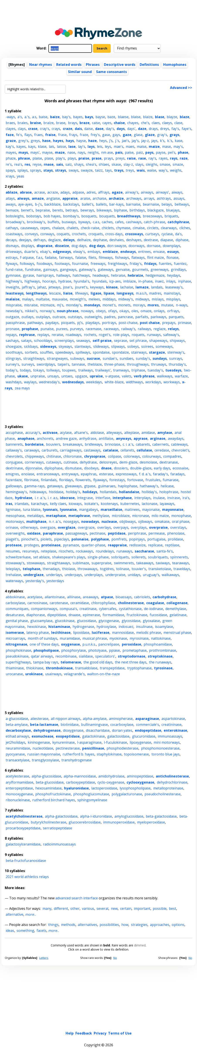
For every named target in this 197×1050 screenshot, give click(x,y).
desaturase (15, 614)
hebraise (118, 275)
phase (183, 152)
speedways (64, 352)
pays (149, 152)
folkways (27, 263)
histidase (56, 491)
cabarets (143, 444)
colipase (114, 456)
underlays (54, 574)
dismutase (73, 468)
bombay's (71, 216)
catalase (110, 450)
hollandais (108, 491)
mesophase (15, 515)
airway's (131, 192)
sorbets (31, 352)
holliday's (149, 491)
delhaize (84, 239)
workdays (153, 382)
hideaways (37, 491)
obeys (101, 311)
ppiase (114, 650)
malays (27, 299)
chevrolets (14, 456)
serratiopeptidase (57, 828)
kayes (21, 146)
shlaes (104, 164)
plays (72, 158)
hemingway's (16, 491)
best (172, 908)
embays (94, 251)
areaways (90, 597)
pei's (171, 152)
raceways (111, 328)
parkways (158, 316)
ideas (10, 930)
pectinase (97, 533)
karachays (39, 503)
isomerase (15, 632)
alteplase (131, 432)
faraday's (160, 474)
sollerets (138, 557)
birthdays (137, 210)
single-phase (98, 557)
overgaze (47, 527)
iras (9, 503)
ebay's (45, 251)
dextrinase (14, 468)
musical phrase (94, 638)
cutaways (53, 462)
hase (46, 140)
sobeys (133, 346)
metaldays (35, 515)
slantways (83, 346)
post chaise (150, 322)
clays (22, 128)
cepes (45, 227)
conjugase (14, 462)
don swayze (116, 245)
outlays (28, 316)
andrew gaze (66, 438)
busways (69, 222)
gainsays (50, 269)
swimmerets (124, 563)
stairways (139, 352)
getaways (55, 486)
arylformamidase (19, 782)
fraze (84, 134)
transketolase (159, 568)
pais (118, 152)
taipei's (63, 364)
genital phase (17, 620)
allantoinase (55, 597)
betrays (71, 210)
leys (108, 146)
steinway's (175, 352)
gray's (162, 134)
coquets (63, 234)
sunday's (143, 358)
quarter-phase (93, 545)
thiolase (68, 568)
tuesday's (155, 370)
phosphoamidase (158, 644)
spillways (83, 352)
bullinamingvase (94, 724)
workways (171, 382)
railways (144, 328)
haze (92, 140)
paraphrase (53, 533)
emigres (12, 474)
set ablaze (41, 557)
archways (133, 198)
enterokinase (175, 730)
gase (106, 134)
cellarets (127, 450)
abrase (26, 192)
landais (157, 287)
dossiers (121, 468)
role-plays (121, 334)
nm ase (107, 152)
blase (159, 116)
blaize (148, 116)
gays (116, 134)
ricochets (66, 551)
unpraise (37, 376)
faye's (186, 128)
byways (84, 222)
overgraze (86, 527)
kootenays (109, 503)
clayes (10, 128)
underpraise (115, 574)
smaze (178, 164)
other (75, 908)
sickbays (31, 346)
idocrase (67, 497)
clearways (169, 227)
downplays (171, 245)
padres (109, 316)
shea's (91, 164)
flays (28, 134)
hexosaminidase (48, 788)
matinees (132, 509)
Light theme (87, 1026)
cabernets (160, 444)
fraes (38, 134)
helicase (167, 486)
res (27, 164)
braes (10, 122)
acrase (39, 192)
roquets (138, 334)
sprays (35, 170)
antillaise (106, 438)
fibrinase (31, 479)
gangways (68, 269)
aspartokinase (173, 718)
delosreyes (108, 462)
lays (91, 146)
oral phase (180, 521)
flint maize (155, 257)
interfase (102, 497)
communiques (17, 608)
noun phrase (67, 311)
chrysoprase (94, 456)
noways (87, 311)
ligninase (13, 509)
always (23, 198)
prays (108, 158)
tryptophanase (139, 668)
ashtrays (164, 198)
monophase (181, 515)
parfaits (141, 316)
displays (27, 245)
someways (164, 346)
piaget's (12, 539)
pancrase (125, 316)
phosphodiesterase (122, 748)
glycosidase (131, 620)
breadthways (128, 216)
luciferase (100, 632)
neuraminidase (18, 748)
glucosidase (86, 620)
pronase (12, 328)
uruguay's (151, 574)
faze (10, 134)
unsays (53, 376)
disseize (62, 245)
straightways (33, 358)
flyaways (100, 479)
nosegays (71, 521)
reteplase (48, 551)
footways (62, 263)
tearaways (180, 563)
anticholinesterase (172, 776)
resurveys (30, 551)
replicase (155, 545)
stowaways (36, 563)
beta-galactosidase (161, 816)
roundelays (105, 551)
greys (35, 140)
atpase (107, 597)
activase (50, 432)
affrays (103, 192)
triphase (138, 370)
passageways (76, 533)
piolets (46, 539)
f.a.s (39, 257)
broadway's (15, 222)
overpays (120, 527)
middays (109, 299)
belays (166, 204)
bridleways (93, 444)
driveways (14, 251)
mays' (35, 152)
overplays (139, 527)
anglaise (53, 198)
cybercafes (107, 608)
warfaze (181, 376)
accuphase (14, 432)
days (121, 128)
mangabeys (88, 509)
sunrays (175, 358)
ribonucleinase (18, 800)
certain (125, 908)
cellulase (144, 450)
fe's (19, 134)
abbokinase (15, 597)
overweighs (15, 533)
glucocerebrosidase (85, 822)
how (124, 924)
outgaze (12, 316)
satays (26, 340)
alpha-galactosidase (61, 816)
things (53, 924)
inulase (159, 497)
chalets (72, 227)
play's (60, 158)
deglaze (54, 239)
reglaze (159, 328)
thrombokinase (59, 668)
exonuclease (42, 736)
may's (178, 146)
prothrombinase (162, 650)
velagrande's (74, 674)
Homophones (174, 64)
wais (141, 170)
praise (83, 158)
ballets (101, 204)
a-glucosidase (17, 718)
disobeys (91, 468)
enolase (27, 474)
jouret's (81, 287)
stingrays (13, 358)
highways (32, 281)
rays (173, 158)
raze (184, 158)
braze (85, 122)
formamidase (113, 614)
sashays (12, 340)
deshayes (133, 239)
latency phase (37, 632)
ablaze (11, 192)
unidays (134, 574)
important (142, 908)
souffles (46, 352)
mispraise (14, 305)
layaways (167, 503)
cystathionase (130, 608)
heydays (173, 275)
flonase (172, 257)
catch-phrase (154, 222)
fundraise (33, 269)
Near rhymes (40, 64)
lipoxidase (81, 632)
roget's (104, 334)
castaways (92, 450)
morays (139, 305)
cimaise (139, 227)
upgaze (81, 376)
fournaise (80, 263)
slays (139, 164)
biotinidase (70, 724)
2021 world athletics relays (27, 876)
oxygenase (70, 644)
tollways (53, 370)
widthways (134, 382)
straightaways (58, 563)
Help (70, 1000)
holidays (90, 491)
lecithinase (61, 632)
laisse (61, 146)
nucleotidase (42, 748)
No (115, 958)
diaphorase (35, 614)
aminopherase (121, 718)
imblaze (129, 281)
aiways (177, 192)
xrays (10, 176)
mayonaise (151, 509)
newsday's (14, 311)
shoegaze (14, 346)
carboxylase (15, 602)
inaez (159, 281)
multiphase (36, 521)
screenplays (64, 340)
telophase (31, 568)
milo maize (160, 515)
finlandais (49, 479)
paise (129, 152)
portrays (109, 322)
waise (151, 170)
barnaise (133, 204)
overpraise (158, 527)
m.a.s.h (141, 293)
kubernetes (129, 503)
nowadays (90, 521)
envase (159, 251)
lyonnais (50, 509)
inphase (184, 281)
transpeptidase (112, 668)
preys (120, 158)
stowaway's (15, 563)
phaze (11, 158)
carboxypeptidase (80, 782)
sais (59, 164)
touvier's (139, 568)
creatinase (88, 608)
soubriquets (158, 557)
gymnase (13, 275)
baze (111, 116)
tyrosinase (163, 668)
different (61, 908)
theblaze (95, 364)
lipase (109, 293)
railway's (128, 328)
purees (62, 328)
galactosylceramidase (23, 844)
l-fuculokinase (115, 742)
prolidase (175, 539)
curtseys (152, 234)
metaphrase (79, 515)
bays (89, 116)
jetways (54, 287)
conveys (31, 234)
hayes (58, 140)
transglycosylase (45, 760)
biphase (120, 210)
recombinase (65, 656)
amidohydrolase (111, 776)
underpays (73, 574)
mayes (11, 152)
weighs (176, 170)
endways (128, 251)
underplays (93, 574)
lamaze (142, 287)
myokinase (118, 638)
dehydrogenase (47, 730)
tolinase (122, 568)
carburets (50, 450)
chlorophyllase (103, 602)
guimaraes (106, 486)
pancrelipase (108, 644)
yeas (20, 176)
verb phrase (144, 376)
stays (48, 170)
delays (69, 239)
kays (32, 146)
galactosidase (118, 736)
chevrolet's (180, 450)
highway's (14, 281)
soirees (147, 346)
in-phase (145, 281)
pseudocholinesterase (162, 794)
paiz (139, 152)
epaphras (89, 474)
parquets (176, 316)
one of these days (44, 644)
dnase (106, 468)
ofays (112, 311)
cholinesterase (131, 602)
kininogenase (39, 742)
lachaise (126, 287)
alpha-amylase (95, 718)
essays (173, 251)
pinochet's (29, 539)
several (102, 908)
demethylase (175, 608)
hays (70, 140)
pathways (35, 322)
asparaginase (147, 718)
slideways (101, 346)
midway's (125, 299)
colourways (151, 456)
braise (35, 122)
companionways (44, 608)
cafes (119, 222)
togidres (107, 568)
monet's (109, 305)
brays (72, 122)
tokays (38, 370)
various (88, 908)
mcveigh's (78, 299)
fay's (175, 128)
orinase (12, 527)
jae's (125, 140)
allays (10, 198)
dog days (97, 245)
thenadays (51, 568)
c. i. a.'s (128, 444)
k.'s (169, 140)
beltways (182, 204)
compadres (172, 456)
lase (72, 146)
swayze (87, 170)
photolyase (97, 650)
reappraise (117, 545)
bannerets (14, 444)
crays (56, 128)
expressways (126, 474)
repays (11, 334)
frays (73, 134)
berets (57, 210)
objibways (127, 521)
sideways (48, 346)
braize (48, 122)
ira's (185, 497)
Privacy (100, 1000)
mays (23, 152)
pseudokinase (17, 656)
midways (142, 299)
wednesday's (49, 382)
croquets (95, 234)
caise (96, 122)
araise (85, 198)
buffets (53, 222)
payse (160, 152)
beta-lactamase (44, 724)
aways (11, 204)
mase (166, 146)
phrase (24, 158)
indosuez (126, 626)
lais (51, 146)
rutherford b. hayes (78, 754)
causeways (29, 227)
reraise (57, 334)
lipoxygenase (140, 742)
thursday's (177, 364)
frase (62, 134)
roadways (73, 334)
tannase (78, 364)
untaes (67, 376)
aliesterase (39, 718)
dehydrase (88, 462)
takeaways (144, 563)
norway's (47, 311)
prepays (168, 322)
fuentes (165, 263)
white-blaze (114, 382)
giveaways (73, 486)
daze (142, 128)
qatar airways (42, 656)
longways (125, 293)
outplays (43, 316)
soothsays (14, 352)
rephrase (27, 334)
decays (11, 239)
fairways (66, 257)
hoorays (49, 281)
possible (159, 908)
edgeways (62, 251)
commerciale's (147, 724)
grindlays (178, 269)
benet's (27, 210)
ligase (96, 293)
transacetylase (17, 760)
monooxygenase (19, 794)
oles (134, 311)
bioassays (123, 597)
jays (154, 140)
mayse (47, 152)
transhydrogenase (76, 760)
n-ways (181, 305)
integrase (85, 497)
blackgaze (155, 210)
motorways (15, 521)
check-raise (90, 227)
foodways (44, 263)
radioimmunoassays (59, 844)
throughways (138, 364)
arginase (157, 438)
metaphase (56, 515)
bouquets (107, 216)
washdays (14, 382)
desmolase (148, 462)
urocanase (14, 674)
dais (78, 128)
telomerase (71, 662)
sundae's (110, 358)
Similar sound (80, 71)
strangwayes (57, 358)
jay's (135, 140)
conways (47, 234)
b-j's (38, 204)
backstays (71, 204)
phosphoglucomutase (91, 794)
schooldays (43, 340)
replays (43, 334)
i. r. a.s (53, 497)
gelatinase (178, 614)
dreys (164, 128)
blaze (184, 116)
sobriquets (120, 557)
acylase (66, 432)
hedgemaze (155, 275)
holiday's (73, 491)
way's (163, 170)
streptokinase (160, 656)
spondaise (101, 352)
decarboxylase (18, 730)
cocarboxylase (121, 724)
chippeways (34, 456)
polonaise (79, 539)
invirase (173, 497)
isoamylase (164, 626)
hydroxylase (106, 626)
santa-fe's (164, 551)
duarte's (31, 251)
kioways (75, 503)
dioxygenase (73, 730)
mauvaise (59, 299)
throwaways (87, 568)
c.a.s (96, 222)
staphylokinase (109, 754)
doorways (136, 245)
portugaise (156, 539)
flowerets (83, 479)
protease (14, 545)
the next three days (130, 662)
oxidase (34, 533)
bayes (78, 116)
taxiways (163, 563)
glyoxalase (151, 620)
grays (174, 134)
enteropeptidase (19, 788)
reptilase (172, 545)
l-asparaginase (89, 742)
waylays (30, 382)
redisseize (137, 545)
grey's (23, 140)
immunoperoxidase (119, 822)
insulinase (144, 626)
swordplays (46, 364)
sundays (160, 358)
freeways (98, 263)
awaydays (175, 438)
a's (19, 116)
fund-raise (14, 269)
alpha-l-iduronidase (96, 816)
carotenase (59, 602)
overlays (104, 527)
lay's (81, 146)
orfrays (173, 311)
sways (73, 170)
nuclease (109, 521)
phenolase (175, 533)
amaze (38, 198)
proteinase (51, 545)
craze (67, 128)
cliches (184, 227)
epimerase (91, 614)
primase (184, 322)
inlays (170, 281)
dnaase (74, 614)
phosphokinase (18, 650)
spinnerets (179, 557)
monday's (74, 305)
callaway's (14, 450)
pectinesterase (68, 748)
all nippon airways (65, 718)
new (114, 908)
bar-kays (116, 204)
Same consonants (111, 71)
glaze (150, 134)
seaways (83, 340)
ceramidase (79, 602)
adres (91, 192)
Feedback (83, 1000)
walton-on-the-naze (103, 674)
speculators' (105, 656)
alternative (14, 914)
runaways (124, 551)
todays (25, 370)
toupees (69, 370)
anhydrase (87, 438)
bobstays (33, 216)
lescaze (55, 293)
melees (94, 299)
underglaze (34, 574)
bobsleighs (15, 216)
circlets (152, 227)
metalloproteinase (168, 788)
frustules (153, 479)
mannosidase (123, 632)
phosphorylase (73, 650)
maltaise (42, 299)
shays (78, 164)
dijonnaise (33, 468)
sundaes (126, 358)
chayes (132, 122)
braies (22, 122)
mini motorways (167, 742)
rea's (18, 164)
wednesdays (73, 382)
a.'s (27, 116)
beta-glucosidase (50, 782)
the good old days (97, 662)
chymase (123, 227)
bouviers (53, 444)
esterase (106, 474)
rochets (90, 334)
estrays (12, 257)
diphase (182, 239)
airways (147, 192)
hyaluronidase (76, 788)
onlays (159, 311)
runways (154, 334)
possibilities (109, 924)
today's (11, 370)
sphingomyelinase (92, 800)
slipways (118, 346)
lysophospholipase (135, 788)
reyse (36, 164)
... (30, 914)
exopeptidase (68, 736)
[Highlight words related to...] (35, 89)
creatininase (171, 724)
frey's (95, 134)
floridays (66, 479)
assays (178, 198)
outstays (75, 316)
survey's (12, 364)
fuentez (180, 263)
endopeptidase (148, 730)
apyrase (141, 438)
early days (162, 468)
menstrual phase (177, 632)
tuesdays (173, 370)
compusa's (68, 608)
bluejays (173, 210)
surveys (28, 364)
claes (156, 122)
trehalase (13, 574)
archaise (99, 198)
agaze (117, 192)
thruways (158, 364)
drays (153, 128)
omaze (146, 311)
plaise (37, 158)
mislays (158, 299)
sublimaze (81, 563)
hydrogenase (83, 626)
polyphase (100, 539)
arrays (149, 198)
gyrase (28, 275)
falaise (80, 257)
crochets (79, 234)
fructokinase (137, 614)
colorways (132, 456)
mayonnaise (172, 509)
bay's (66, 116)
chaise (119, 122)
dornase (153, 245)
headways (100, 275)
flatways (138, 257)
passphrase (15, 322)
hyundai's (81, 281)
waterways (14, 580)
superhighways (18, 662)
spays (10, 170)
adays (65, 192)
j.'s (117, 140)
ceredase (162, 450)
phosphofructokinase (53, 794)
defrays (40, 239)
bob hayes (52, 216)
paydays (52, 322)
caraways (31, 450)
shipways (177, 340)
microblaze (121, 515)
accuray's (32, 432)
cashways (133, 222)
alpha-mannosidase (80, 776)
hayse (81, 140)
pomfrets (119, 539)
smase (165, 164)
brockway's (36, 222)
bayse (100, 116)
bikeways (104, 210)
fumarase (170, 479)
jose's (67, 287)
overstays (178, 527)
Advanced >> (181, 87)
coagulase (155, 602)
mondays (92, 305)
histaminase (59, 626)
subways (77, 358)
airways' (162, 192)
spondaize (120, 352)
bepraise (43, 210)
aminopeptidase (140, 776)
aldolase (97, 432)
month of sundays (42, 638)
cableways (179, 444)
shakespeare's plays (68, 557)
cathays (12, 227)
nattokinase (161, 638)
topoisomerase (136, 754)
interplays (142, 497)
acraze (52, 192)
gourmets (140, 269)
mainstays (172, 293)
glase (138, 134)
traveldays (181, 568)
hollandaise (129, 491)
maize (154, 146)
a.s (34, 116)
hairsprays (45, 275)
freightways (117, 263)
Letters (43, 958)
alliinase (73, 597)
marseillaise (111, 509)
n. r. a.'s (55, 521)
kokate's (91, 503)
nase (71, 152)
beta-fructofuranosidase (26, 860)
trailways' (103, 370)
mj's (60, 305)
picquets (68, 322)
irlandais (22, 503)
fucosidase (158, 614)
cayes (106, 122)
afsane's (81, 432)
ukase (22, 376)
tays (108, 170)
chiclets (108, 227)
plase (48, 158)
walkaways (170, 574)
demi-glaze (128, 462)
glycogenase (108, 620)
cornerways (34, 462)
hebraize (135, 275)
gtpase (89, 486)
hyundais (99, 281)
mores (153, 305)
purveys (76, 328)
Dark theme (110, 1026)
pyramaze (71, 545)
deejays (25, 239)
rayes (163, 158)
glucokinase (65, 620)
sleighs (151, 164)
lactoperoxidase (104, 788)
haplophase (127, 486)
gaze (127, 134)
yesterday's (34, 580)
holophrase (168, 491)
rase (142, 158)
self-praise (102, 340)
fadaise (51, 257)
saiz (68, 164)
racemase (93, 328)
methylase (100, 515)
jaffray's (28, 287)
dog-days (79, 245)
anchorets (45, 438)
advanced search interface (76, 898)
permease (156, 533)
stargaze (157, 352)
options (178, 924)
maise (141, 146)
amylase (164, 432)
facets (41, 930)
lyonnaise (68, 509)
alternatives (87, 924)
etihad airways (17, 736)
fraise (50, 134)
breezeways (152, 216)
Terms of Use (120, 1000)
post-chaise (128, 322)
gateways (105, 269)
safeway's (171, 334)
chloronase (72, 456)
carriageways (71, 450)
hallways (63, 275)
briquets (171, 216)
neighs (93, 152)
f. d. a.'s (145, 474)
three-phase (114, 364)
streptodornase (131, 656)
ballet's (87, 204)
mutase (167, 305)
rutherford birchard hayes (53, 800)
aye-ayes (25, 204)
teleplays (13, 568)
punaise (47, 328)
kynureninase (63, 742)
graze (11, 140)
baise (43, 116)
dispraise (45, 245)
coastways (14, 234)
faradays (177, 474)
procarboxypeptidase (23, 828)
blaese (123, 116)
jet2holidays (15, 742)
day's (110, 128)
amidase (148, 432)
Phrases (93, 64)
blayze (172, 116)
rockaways (84, 551)
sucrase (93, 358)
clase (178, 122)
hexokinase (36, 626)
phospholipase (46, 650)
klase (42, 146)
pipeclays (61, 539)
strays (60, 170)
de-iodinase (153, 608)
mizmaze (47, 305)
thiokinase (34, 668)
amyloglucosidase (128, 816)
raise (131, 158)
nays (81, 152)
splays (22, 170)
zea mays (22, 388)
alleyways (114, 432)
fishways (122, 257)
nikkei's (31, 311)
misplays (173, 299)
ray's (152, 158)
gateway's (87, 269)
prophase (30, 328)
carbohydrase (164, 597)
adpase (78, 192)
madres (155, 293)
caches (107, 222)
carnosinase (37, 602)
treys (130, 170)
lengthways (36, 293)
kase (178, 140)
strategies (139, 924)
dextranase (169, 462)
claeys (167, 122)
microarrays (15, 638)
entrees (144, 251)
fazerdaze (14, 479)
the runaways (160, 662)
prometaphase (134, 650)
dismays (12, 245)
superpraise (101, 563)
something (25, 930)
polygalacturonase (127, 794)
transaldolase (86, 668)
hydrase (64, 281)
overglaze (66, 527)
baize (55, 116)
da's (178, 234)
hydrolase (23, 497)
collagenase (177, 602)
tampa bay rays (45, 662)
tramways (121, 370)
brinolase (112, 444)
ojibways (145, 521)
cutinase (70, 462)
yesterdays (55, 580)
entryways (70, 474)
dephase (100, 239)
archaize (116, 198)
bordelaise (34, 444)
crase (32, 128)
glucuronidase (143, 736)
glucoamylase (41, 620)
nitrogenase (16, 644)
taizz (99, 170)
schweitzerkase (18, 557)
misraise (31, 305)
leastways (15, 293)
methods (68, 924)
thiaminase (15, 668)
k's (162, 140)
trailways (85, 370)
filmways (106, 257)
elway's (79, 251)
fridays (150, 263)
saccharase (144, 551)
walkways (164, 376)
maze (60, 152)
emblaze (110, 251)
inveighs (12, 287)
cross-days (114, 234)
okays (124, 311)
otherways (29, 527)
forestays (117, 479)
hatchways (81, 275)
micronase (140, 515)
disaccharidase (98, 730)
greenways (159, 269)
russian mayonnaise (43, 754)
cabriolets (142, 597)
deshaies (116, 239)
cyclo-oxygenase (110, 782)
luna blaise (32, 509)
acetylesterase (17, 776)
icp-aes (115, 281)
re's (9, 164)
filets (92, 257)
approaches (159, 924)
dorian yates (122, 730)
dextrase (151, 239)
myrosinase (139, 638)
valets (126, 376)
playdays (92, 322)
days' (131, 128)
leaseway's (174, 287)
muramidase (70, 638)
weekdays (94, 382)
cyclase (167, 234)
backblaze (52, 204)
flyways (11, 263)
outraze (59, 316)
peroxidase (131, 644)
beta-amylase (17, 724)
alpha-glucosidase (46, 776)
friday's (136, 263)
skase (116, 164)
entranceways (48, 474)
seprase (120, 340)
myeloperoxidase (151, 822)
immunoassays (170, 736)
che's (145, 122)
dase (99, 128)
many (46, 908)
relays (173, 328)
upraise (96, 376)
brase (60, 122)
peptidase (117, 533)
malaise (13, 299)
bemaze (12, 210)
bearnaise (151, 204)
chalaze (58, 227)
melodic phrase (148, 632)
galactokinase (93, 736)
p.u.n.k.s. (89, 644)
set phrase (138, 340)
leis (99, 146)
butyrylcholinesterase (48, 822)
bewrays (87, 210)
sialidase (86, 656)
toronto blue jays (165, 754)
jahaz (41, 287)
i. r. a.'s (40, 497)
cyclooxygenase (140, 782)
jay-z (145, 140)
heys (103, 140)
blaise (136, 116)
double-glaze (140, 468)
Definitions (149, 64)
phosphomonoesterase (160, 748)
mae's (118, 146)
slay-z (128, 164)
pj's (80, 322)
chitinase (53, 456)
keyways (97, 287)
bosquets (89, 216)
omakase (162, 521)
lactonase (149, 503)
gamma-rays (34, 486)
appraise (70, 198)
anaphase (25, 438)
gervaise (123, 269)
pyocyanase (15, 754)
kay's (10, 146)
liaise (68, 293)
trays (118, 170)
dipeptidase (56, 614)
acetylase (34, 597)
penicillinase (93, 748)
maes (130, 146)
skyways (65, 346)
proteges (31, 545)
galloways (14, 486)
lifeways (81, 293)
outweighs (93, 316)
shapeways (158, 340)
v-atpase (112, 376)
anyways (123, 438)
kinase (112, 287)
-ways (10, 116)
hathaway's (149, 486)
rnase (49, 164)
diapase (166, 239)
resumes (13, 551)
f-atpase (27, 257)
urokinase (34, 674)
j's (111, 140)
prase (97, 158)
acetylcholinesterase (24, 816)
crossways (134, 234)
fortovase (135, 479)
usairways (53, 674)
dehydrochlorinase (172, 782)
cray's (44, 128)
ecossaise (180, 468)
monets (124, 305)
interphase (122, 497)
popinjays (137, 539)
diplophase (53, 468)
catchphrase (178, 222)
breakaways (72, 444)
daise (88, 128)
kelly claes (58, 503)
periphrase (137, 533)
